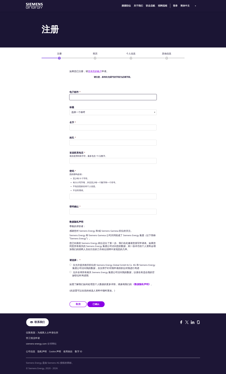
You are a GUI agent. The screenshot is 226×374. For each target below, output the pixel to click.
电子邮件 (75, 92)
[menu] (188, 6)
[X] (187, 322)
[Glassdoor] (198, 322)
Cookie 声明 (55, 351)
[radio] (70, 265)
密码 (72, 171)
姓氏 (72, 137)
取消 (78, 304)
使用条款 (67, 351)
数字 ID (78, 351)
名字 (72, 122)
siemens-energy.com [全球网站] (36, 343)
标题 (71, 107)
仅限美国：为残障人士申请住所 (42, 332)
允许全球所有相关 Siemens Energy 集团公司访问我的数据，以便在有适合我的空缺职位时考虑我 (113, 274)
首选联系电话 (77, 152)
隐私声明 (42, 351)
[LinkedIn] (192, 322)
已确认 (96, 304)
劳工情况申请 (33, 338)
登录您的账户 (95, 71)
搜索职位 (126, 5)
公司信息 (30, 351)
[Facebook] (181, 322)
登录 (175, 5)
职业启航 (150, 5)
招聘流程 (162, 5)
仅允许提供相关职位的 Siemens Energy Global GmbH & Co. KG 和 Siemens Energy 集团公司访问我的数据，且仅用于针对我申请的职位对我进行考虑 (113, 267)
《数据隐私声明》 (141, 284)
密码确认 (75, 206)
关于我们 (138, 5)
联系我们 (39, 322)
